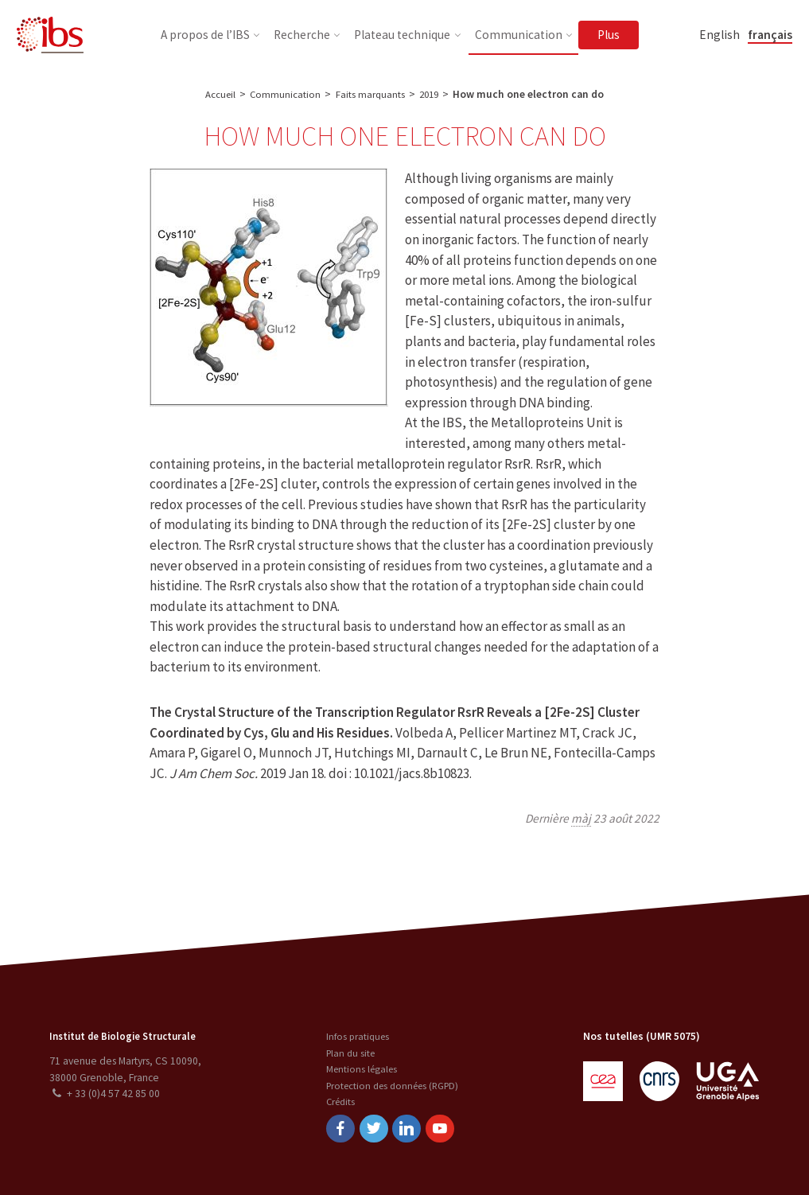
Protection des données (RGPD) (393, 1084)
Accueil (218, 94)
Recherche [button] (302, 34)
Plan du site (347, 1051)
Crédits (337, 1100)
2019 (430, 94)
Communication (284, 94)
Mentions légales (359, 1067)
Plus (608, 34)
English (719, 34)
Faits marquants (370, 94)
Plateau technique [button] (402, 34)
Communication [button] (518, 34)
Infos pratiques (354, 1034)
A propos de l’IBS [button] (205, 34)
